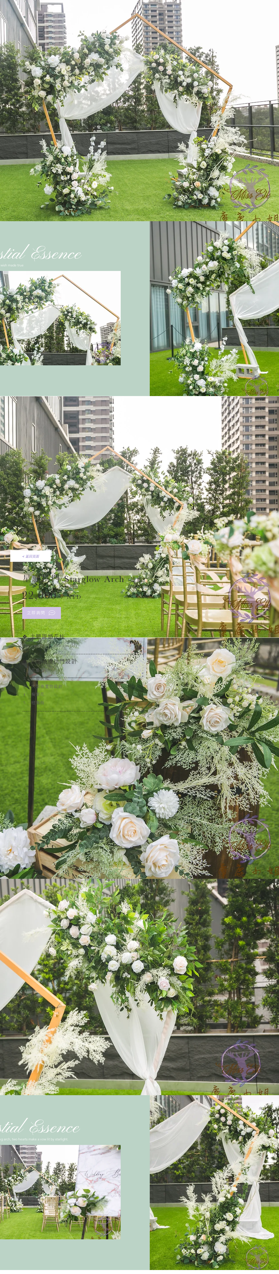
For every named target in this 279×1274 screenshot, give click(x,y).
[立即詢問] (41, 613)
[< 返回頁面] (30, 556)
